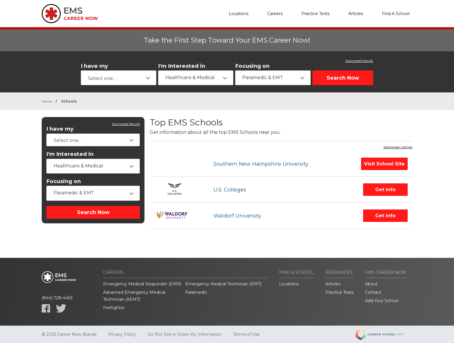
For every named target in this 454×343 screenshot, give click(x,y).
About (371, 284)
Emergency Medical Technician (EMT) (223, 284)
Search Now (343, 78)
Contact (373, 292)
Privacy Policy (122, 334)
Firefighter (114, 307)
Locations (238, 13)
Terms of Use (246, 334)
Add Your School (381, 300)
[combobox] (118, 78)
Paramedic (196, 292)
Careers (275, 13)
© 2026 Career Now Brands (69, 334)
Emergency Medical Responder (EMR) (142, 284)
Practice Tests (315, 13)
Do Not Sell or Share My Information (184, 334)
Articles (355, 13)
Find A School (395, 13)
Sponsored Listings (397, 147)
